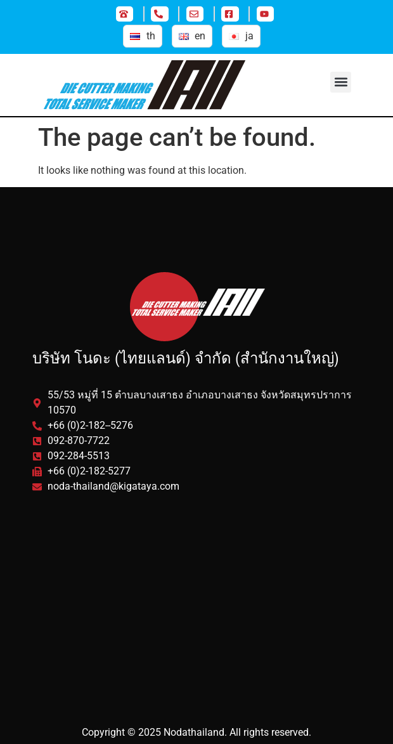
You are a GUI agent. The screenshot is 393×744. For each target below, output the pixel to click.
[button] (340, 82)
